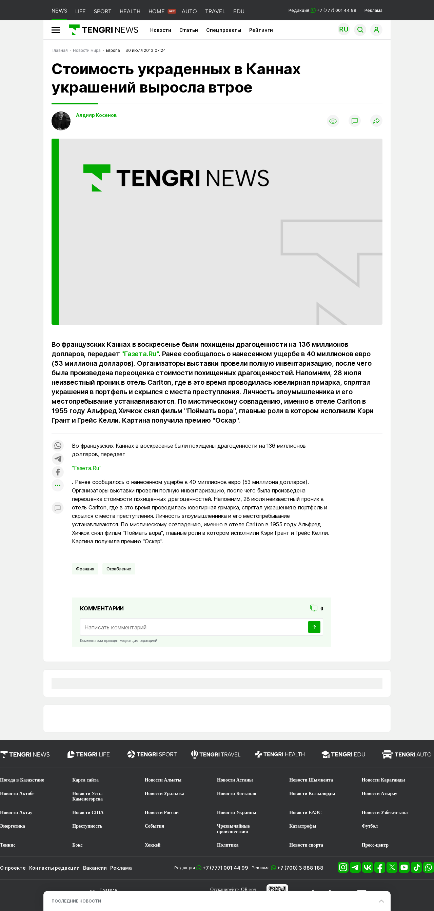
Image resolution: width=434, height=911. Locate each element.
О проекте (13, 868)
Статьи (188, 30)
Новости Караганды (383, 780)
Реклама (373, 10)
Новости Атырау (379, 793)
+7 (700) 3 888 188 (300, 868)
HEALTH (130, 11)
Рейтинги (261, 30)
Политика (227, 845)
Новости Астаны (235, 780)
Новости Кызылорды (312, 793)
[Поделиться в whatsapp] (58, 446)
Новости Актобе (17, 793)
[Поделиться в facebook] (58, 472)
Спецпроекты (223, 30)
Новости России (162, 812)
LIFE (80, 11)
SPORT (103, 11)
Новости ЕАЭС (305, 812)
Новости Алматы (163, 780)
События (154, 826)
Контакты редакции (54, 868)
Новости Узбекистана (385, 812)
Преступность (87, 826)
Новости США (87, 812)
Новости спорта (306, 845)
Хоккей (153, 845)
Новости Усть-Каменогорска (87, 796)
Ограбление (118, 568)
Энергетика (12, 826)
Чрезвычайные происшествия (233, 829)
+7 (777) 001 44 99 (225, 868)
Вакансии (95, 868)
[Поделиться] (376, 121)
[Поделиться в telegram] (58, 459)
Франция (85, 568)
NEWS (59, 10)
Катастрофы (302, 826)
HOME (157, 11)
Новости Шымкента (311, 780)
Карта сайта (85, 780)
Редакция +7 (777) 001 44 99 (322, 10)
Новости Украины (236, 812)
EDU (238, 11)
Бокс (77, 845)
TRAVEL (215, 11)
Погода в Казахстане (22, 780)
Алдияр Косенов (96, 115)
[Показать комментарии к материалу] (58, 508)
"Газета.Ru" (140, 354)
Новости (160, 30)
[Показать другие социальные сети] (58, 485)
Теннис (7, 845)
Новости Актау (16, 812)
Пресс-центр (375, 845)
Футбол (370, 826)
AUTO (189, 11)
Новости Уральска (164, 793)
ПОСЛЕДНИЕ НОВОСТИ (76, 901)
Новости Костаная (236, 793)
